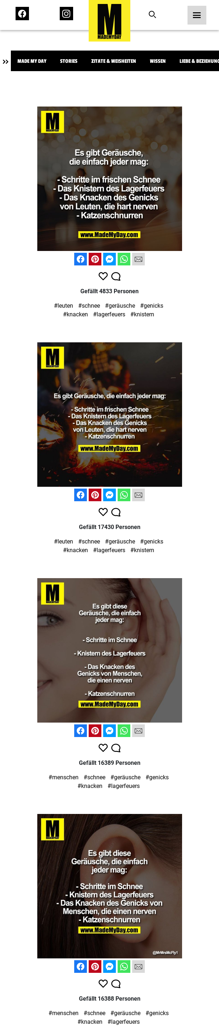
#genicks (151, 305)
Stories (68, 61)
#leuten (63, 305)
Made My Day (31, 61)
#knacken (75, 314)
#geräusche (120, 305)
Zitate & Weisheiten (113, 61)
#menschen (64, 777)
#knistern (142, 314)
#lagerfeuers (109, 314)
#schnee (89, 305)
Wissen (158, 61)
